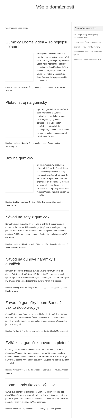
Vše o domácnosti (55, 6)
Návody (25, 244)
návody (58, 370)
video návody (60, 87)
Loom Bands (48, 87)
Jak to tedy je (31, 331)
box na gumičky (48, 202)
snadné (15, 291)
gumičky (38, 87)
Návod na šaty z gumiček (27, 217)
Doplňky (16, 202)
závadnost (64, 331)
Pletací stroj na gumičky (26, 102)
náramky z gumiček (46, 409)
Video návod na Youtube (15, 247)
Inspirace (16, 87)
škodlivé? (54, 331)
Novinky (25, 87)
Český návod (38, 288)
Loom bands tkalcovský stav (30, 385)
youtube (9, 91)
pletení (57, 143)
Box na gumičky (19, 158)
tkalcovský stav (12, 146)
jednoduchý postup (53, 288)
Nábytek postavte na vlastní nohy (87, 47)
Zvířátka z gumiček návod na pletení (37, 343)
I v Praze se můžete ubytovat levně (87, 42)
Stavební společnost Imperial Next (87, 59)
